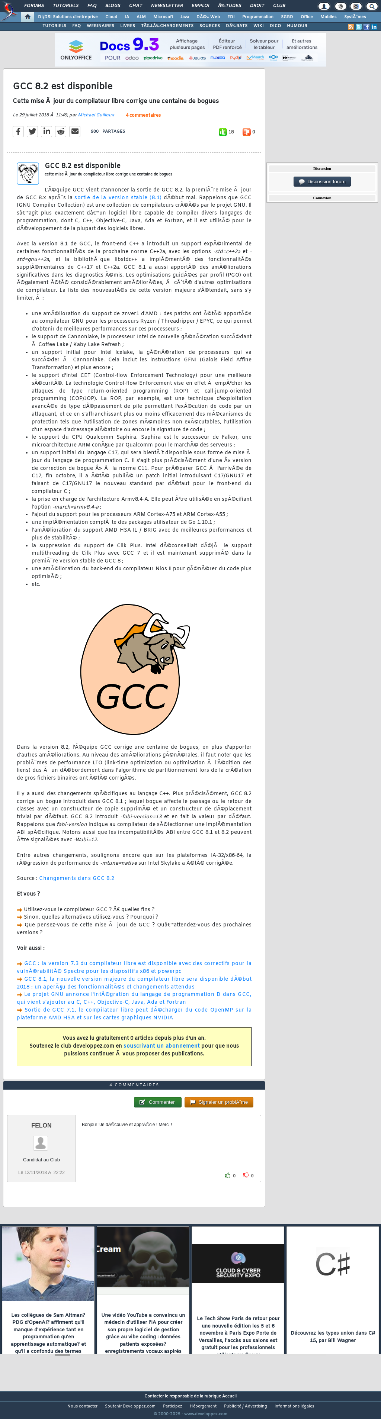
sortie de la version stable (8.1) (118, 202)
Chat (135, 6)
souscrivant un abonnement (162, 1051)
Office (307, 17)
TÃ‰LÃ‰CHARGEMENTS (167, 26)
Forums (34, 6)
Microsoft (163, 17)
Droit (257, 6)
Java (184, 17)
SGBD (287, 17)
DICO (275, 26)
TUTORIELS (54, 26)
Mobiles (328, 17)
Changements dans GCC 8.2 (76, 883)
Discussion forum (322, 182)
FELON (41, 1139)
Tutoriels (65, 6)
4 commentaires (143, 120)
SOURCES (209, 26)
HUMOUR (297, 26)
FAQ (92, 6)
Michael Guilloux (96, 120)
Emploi (200, 6)
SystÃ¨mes (355, 17)
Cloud (111, 17)
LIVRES (127, 26)
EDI (231, 17)
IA (127, 17)
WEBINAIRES (100, 26)
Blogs (113, 6)
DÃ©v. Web (208, 17)
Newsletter (166, 6)
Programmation (257, 17)
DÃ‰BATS (236, 26)
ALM (141, 17)
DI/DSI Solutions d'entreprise (68, 17)
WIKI (258, 26)
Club (279, 6)
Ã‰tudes (229, 6)
